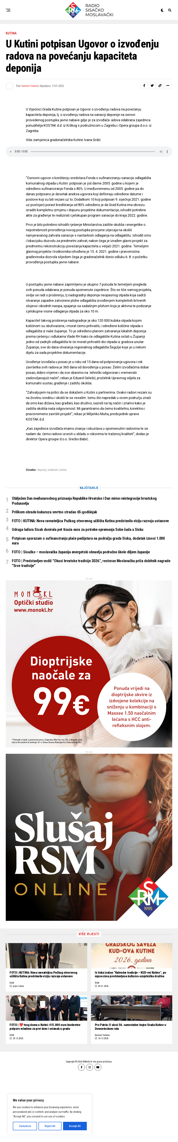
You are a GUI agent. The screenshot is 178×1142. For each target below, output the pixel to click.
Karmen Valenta (30, 85)
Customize (25, 1126)
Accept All (75, 1126)
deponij (41, 469)
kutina (63, 469)
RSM (12, 1017)
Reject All (50, 1126)
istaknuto (53, 469)
